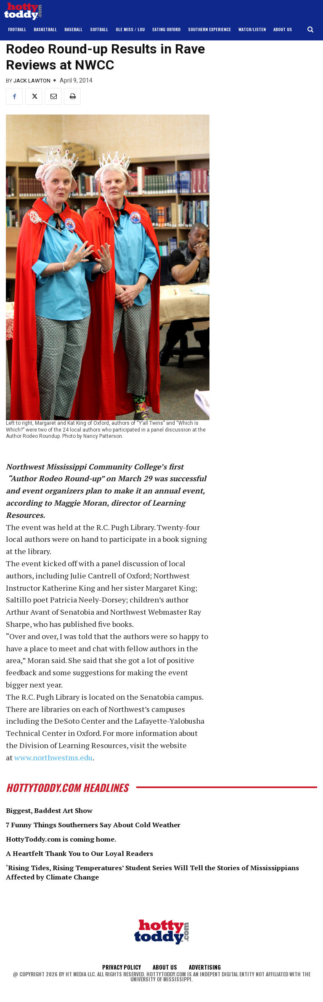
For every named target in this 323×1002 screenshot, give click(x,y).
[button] (310, 29)
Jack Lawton (31, 80)
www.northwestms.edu (53, 757)
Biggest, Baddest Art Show (55, 810)
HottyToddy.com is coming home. (68, 839)
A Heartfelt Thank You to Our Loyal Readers (89, 852)
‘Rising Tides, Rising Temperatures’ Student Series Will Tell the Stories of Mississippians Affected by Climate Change (145, 871)
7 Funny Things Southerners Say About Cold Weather (106, 824)
